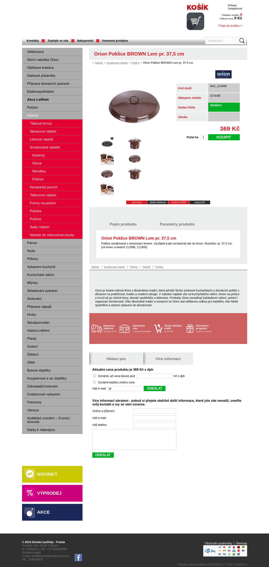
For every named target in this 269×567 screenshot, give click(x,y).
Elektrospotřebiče (40, 92)
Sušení (32, 346)
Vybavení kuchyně (41, 267)
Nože (31, 251)
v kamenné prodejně (142, 328)
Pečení (32, 107)
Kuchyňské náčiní (40, 275)
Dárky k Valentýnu (41, 430)
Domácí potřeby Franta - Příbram (63, 18)
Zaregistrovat (235, 8)
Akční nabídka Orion (43, 60)
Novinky (47, 474)
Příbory (32, 259)
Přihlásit (232, 5)
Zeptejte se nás (58, 40)
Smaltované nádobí (117, 62)
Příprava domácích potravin (48, 84)
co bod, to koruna (205, 328)
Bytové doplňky (39, 370)
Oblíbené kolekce (40, 68)
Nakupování (85, 40)
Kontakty (33, 40)
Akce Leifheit (38, 100)
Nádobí (32, 115)
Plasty (32, 338)
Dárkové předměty (41, 76)
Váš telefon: (100, 424)
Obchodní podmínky (218, 543)
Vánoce (33, 410)
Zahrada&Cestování (42, 386)
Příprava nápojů (39, 307)
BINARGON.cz (216, 564)
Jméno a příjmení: (104, 411)
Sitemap (241, 543)
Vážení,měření (38, 331)
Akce (43, 512)
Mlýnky (32, 283)
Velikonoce (35, 52)
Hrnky (31, 315)
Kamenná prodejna (115, 40)
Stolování (34, 299)
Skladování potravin (42, 291)
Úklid (31, 362)
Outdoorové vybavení (43, 394)
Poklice (135, 62)
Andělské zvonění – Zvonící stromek (48, 420)
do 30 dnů (174, 328)
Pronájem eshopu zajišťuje (192, 564)
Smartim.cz (241, 564)
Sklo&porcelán (38, 323)
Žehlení (33, 354)
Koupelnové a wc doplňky (47, 378)
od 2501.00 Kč (111, 328)
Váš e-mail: (99, 418)
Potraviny (34, 402)
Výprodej (49, 493)
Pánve (32, 243)
